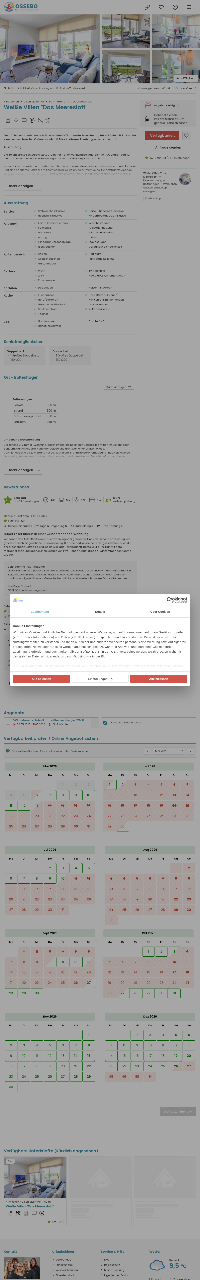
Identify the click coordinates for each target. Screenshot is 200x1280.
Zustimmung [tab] (40, 611)
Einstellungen (100, 679)
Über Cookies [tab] (160, 611)
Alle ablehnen (41, 679)
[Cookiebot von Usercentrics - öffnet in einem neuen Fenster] (169, 600)
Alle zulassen (158, 679)
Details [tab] (100, 611)
